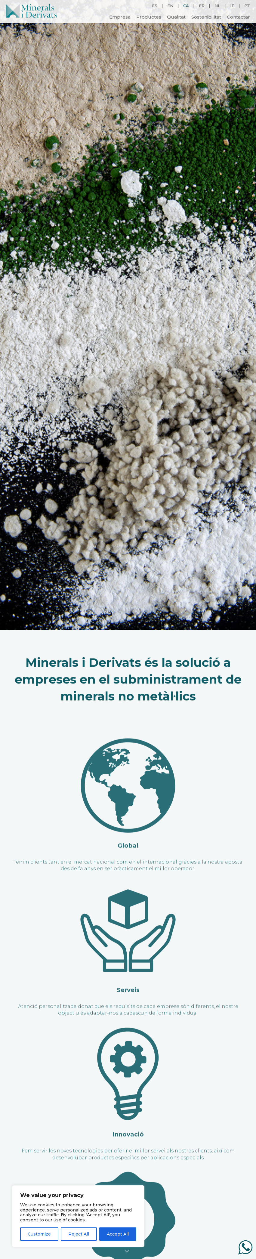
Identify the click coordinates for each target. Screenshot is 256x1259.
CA (186, 5)
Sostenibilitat (206, 17)
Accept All (118, 1234)
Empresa (120, 17)
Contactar (238, 17)
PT (247, 5)
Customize (39, 1234)
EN (170, 5)
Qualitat (176, 17)
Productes (148, 17)
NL (217, 5)
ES (154, 5)
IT (232, 5)
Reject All (78, 1234)
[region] (78, 1216)
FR (202, 5)
